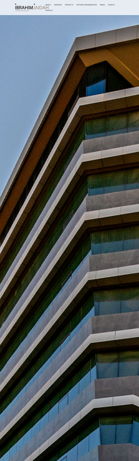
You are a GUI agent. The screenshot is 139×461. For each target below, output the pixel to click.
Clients (111, 5)
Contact (49, 10)
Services (58, 5)
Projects (69, 5)
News (102, 5)
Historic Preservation (86, 5)
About (48, 5)
